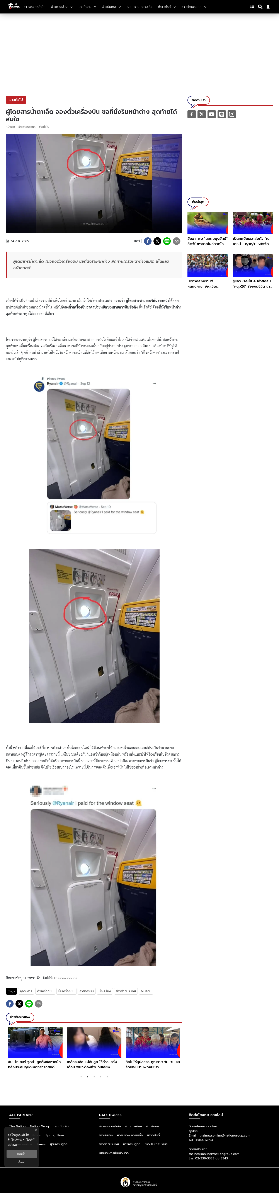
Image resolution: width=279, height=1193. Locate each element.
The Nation (17, 1126)
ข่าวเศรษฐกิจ (131, 1144)
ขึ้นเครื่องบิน (66, 991)
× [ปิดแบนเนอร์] (36, 1130)
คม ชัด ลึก (61, 1126)
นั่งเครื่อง (105, 991)
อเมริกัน (146, 991)
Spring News (55, 1135)
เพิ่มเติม (12, 1145)
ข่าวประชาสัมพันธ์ (156, 1144)
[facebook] (148, 241)
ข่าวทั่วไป (44, 127)
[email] (176, 241)
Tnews (41, 1144)
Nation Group (40, 1126)
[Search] (261, 6)
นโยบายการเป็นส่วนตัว (114, 1153)
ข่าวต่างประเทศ (27, 127)
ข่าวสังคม (152, 1126)
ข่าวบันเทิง (106, 1135)
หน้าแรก (10, 127)
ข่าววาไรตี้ (153, 1135)
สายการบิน (87, 991)
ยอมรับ (21, 1154)
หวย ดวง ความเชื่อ (130, 1135)
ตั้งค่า (22, 1162)
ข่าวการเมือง (133, 1126)
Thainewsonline (66, 978)
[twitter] (157, 241)
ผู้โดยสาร (26, 991)
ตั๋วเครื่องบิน (45, 991)
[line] (167, 241)
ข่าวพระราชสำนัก (110, 1126)
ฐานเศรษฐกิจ (59, 1144)
